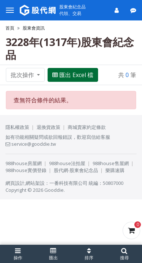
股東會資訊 (34, 28)
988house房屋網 (23, 163)
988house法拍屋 (67, 163)
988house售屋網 (111, 163)
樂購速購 (114, 170)
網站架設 (35, 183)
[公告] (134, 10)
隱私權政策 (17, 127)
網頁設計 (15, 183)
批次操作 (23, 75)
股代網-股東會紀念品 (76, 170)
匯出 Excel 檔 (72, 75)
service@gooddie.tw (30, 144)
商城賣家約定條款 (87, 127)
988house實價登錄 (25, 170)
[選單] (10, 10)
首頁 (9, 28)
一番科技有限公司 (68, 183)
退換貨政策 (48, 127)
